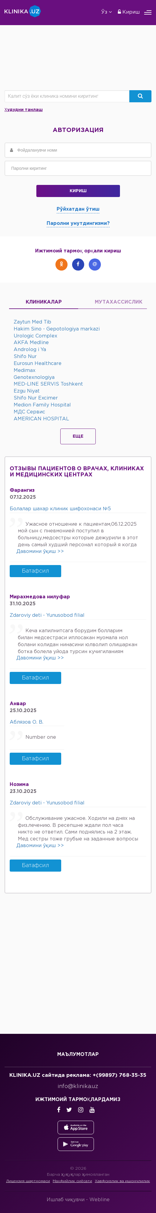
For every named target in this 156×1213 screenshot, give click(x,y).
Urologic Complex (35, 336)
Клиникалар (43, 302)
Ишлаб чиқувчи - (78, 1200)
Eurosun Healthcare (37, 363)
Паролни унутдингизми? (78, 223)
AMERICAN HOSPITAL (41, 419)
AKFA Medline (31, 342)
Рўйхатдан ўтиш (78, 209)
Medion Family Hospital (42, 405)
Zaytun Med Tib (32, 322)
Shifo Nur (25, 356)
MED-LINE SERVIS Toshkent (48, 384)
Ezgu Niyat (27, 391)
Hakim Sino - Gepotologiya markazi (57, 329)
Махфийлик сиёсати (72, 1181)
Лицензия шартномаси (28, 1181)
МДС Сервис (29, 412)
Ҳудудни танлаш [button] (24, 110)
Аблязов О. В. (26, 722)
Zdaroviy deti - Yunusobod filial (47, 615)
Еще (78, 436)
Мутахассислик (113, 302)
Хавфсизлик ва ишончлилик (122, 1181)
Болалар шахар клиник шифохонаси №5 (60, 509)
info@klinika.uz (78, 1086)
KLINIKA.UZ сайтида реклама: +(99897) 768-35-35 (77, 1075)
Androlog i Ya (30, 349)
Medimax (24, 370)
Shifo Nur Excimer (36, 398)
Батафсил (35, 571)
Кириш (129, 12)
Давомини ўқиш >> (40, 551)
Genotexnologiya (34, 377)
